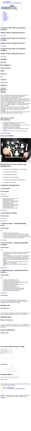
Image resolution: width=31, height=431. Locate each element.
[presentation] (11, 362)
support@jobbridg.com (16, 2)
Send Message (4, 365)
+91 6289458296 (6, 1)
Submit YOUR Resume (5, 133)
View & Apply (4, 210)
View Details (3, 35)
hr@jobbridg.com (7, 2)
